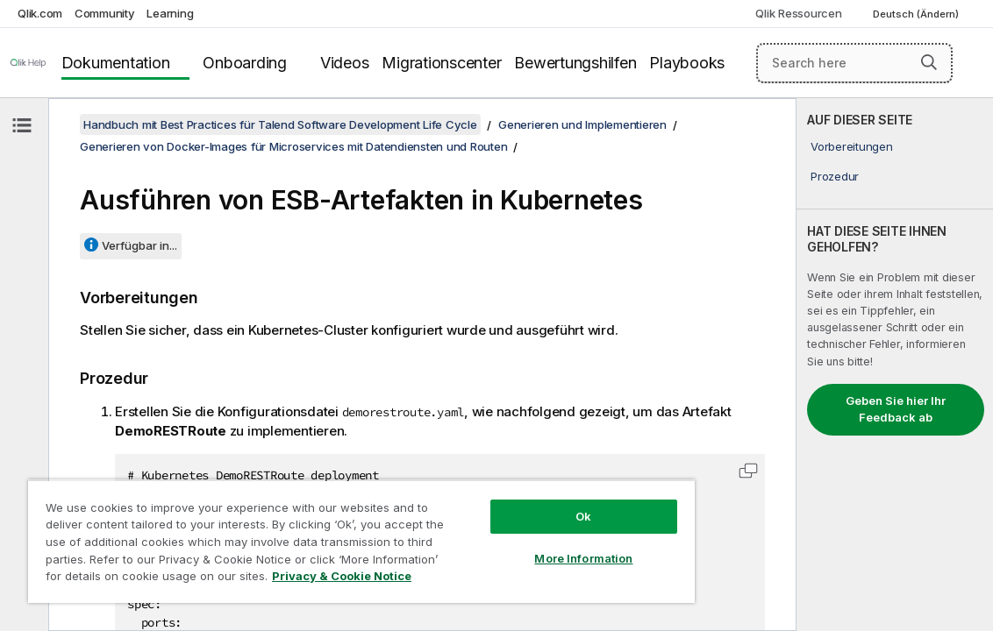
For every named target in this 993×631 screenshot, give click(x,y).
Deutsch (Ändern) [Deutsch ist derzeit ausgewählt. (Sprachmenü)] (917, 14)
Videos (344, 62)
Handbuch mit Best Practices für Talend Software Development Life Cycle (280, 124)
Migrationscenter (441, 62)
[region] (316, 534)
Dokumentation (115, 62)
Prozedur (835, 176)
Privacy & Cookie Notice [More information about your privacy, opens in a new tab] (265, 579)
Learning (169, 13)
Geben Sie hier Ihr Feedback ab (896, 409)
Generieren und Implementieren (582, 124)
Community (105, 13)
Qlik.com (40, 13)
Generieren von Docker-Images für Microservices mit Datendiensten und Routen (293, 146)
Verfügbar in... (139, 245)
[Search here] (854, 63)
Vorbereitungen (852, 146)
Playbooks (687, 62)
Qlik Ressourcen (798, 13)
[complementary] (895, 364)
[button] (929, 62)
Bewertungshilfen (575, 62)
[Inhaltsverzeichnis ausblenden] (22, 125)
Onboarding (245, 62)
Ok (507, 503)
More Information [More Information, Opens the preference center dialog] (507, 545)
